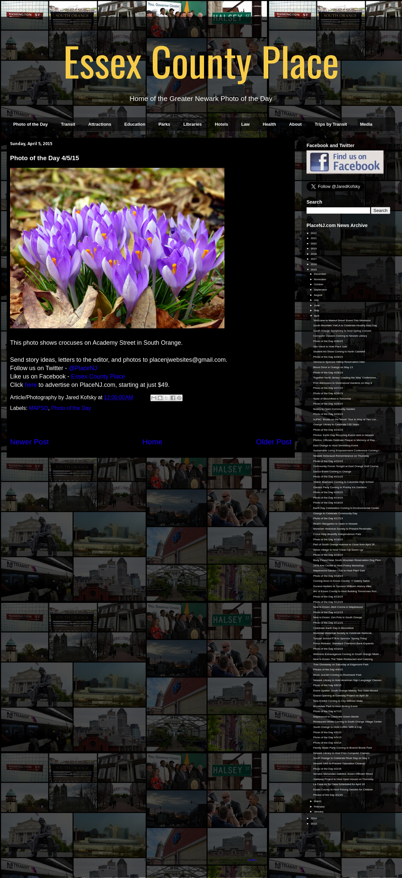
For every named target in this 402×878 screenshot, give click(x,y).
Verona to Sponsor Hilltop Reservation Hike (339, 361)
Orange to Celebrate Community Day (335, 513)
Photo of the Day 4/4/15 (327, 742)
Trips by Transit (331, 124)
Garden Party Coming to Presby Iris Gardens (339, 487)
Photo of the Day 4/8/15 (327, 685)
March (318, 801)
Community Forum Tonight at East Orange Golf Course (346, 466)
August (318, 295)
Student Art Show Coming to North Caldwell (339, 351)
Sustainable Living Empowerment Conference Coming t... (347, 450)
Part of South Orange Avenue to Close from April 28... (345, 544)
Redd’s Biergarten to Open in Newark (335, 523)
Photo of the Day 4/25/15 (328, 403)
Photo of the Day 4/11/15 (328, 622)
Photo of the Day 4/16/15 (328, 539)
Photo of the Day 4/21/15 (328, 476)
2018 (314, 253)
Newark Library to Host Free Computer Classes (341, 753)
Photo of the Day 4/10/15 (328, 648)
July (316, 300)
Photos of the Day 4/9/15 (328, 669)
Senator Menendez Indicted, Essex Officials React (343, 773)
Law (245, 124)
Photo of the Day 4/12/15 (328, 612)
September (321, 289)
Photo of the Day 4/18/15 (328, 502)
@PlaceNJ (83, 368)
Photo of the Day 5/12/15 (328, 601)
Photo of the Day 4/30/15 (328, 341)
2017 (314, 258)
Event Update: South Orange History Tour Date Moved (345, 690)
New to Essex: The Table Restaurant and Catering (343, 659)
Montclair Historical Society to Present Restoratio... (343, 528)
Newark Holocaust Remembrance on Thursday (341, 455)
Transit (68, 124)
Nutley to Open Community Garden (334, 409)
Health (269, 124)
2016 (314, 264)
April (317, 315)
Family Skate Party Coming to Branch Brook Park (342, 747)
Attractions (99, 124)
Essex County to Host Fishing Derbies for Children (343, 789)
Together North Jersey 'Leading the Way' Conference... (345, 377)
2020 (314, 243)
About (295, 124)
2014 (314, 818)
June (317, 305)
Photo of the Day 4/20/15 (328, 492)
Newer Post (29, 442)
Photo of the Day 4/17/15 (328, 518)
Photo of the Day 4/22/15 (328, 461)
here (31, 384)
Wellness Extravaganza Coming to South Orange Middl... (347, 654)
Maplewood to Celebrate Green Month (336, 716)
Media (366, 124)
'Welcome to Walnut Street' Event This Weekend (342, 320)
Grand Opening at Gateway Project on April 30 (340, 695)
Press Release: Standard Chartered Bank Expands (343, 643)
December (320, 274)
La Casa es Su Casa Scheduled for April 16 (339, 784)
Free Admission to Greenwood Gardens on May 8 (342, 383)
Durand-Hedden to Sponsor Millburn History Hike (342, 586)
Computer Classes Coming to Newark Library (340, 335)
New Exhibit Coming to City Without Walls (338, 700)
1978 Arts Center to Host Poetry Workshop (338, 565)
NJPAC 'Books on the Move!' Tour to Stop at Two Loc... (345, 419)
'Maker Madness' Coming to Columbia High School (343, 481)
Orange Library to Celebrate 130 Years (336, 424)
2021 (314, 238)
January (319, 811)
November (320, 279)
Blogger (252, 859)
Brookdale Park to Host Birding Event (335, 706)
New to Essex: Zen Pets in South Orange (337, 617)
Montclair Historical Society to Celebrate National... (343, 633)
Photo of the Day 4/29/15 (328, 356)
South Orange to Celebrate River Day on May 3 (341, 758)
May (317, 310)
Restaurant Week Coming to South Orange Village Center (347, 721)
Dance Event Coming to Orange (332, 471)
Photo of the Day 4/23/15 (328, 429)
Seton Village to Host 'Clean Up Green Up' (338, 549)
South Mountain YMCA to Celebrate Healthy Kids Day (345, 325)
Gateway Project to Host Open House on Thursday (343, 779)
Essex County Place (201, 60)
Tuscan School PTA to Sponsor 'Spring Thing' (340, 638)
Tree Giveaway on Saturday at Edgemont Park (340, 664)
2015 (314, 269)
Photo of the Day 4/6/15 (327, 732)
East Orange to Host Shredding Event (335, 445)
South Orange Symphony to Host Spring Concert (342, 330)
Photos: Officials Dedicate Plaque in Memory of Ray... (345, 440)
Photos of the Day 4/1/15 (328, 794)
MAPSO (38, 408)
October (319, 284)
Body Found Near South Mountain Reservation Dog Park (347, 560)
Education (134, 124)
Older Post (273, 442)
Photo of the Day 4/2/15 (327, 768)
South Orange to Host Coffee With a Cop (337, 727)
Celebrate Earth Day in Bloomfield (333, 628)
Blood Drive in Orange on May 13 (333, 367)
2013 (314, 823)
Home (152, 442)
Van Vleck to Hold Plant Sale (330, 346)
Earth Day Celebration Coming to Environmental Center (346, 508)
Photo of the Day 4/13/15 (328, 596)
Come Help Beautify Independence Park (337, 534)
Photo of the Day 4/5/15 (327, 737)
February (319, 806)
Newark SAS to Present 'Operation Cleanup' (339, 763)
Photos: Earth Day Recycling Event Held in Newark (343, 435)
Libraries (192, 124)
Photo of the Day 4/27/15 (328, 388)
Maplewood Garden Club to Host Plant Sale (339, 570)
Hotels (221, 124)
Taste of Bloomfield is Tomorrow (332, 398)
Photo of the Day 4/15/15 (328, 554)
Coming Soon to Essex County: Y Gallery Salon (341, 580)
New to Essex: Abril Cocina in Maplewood (338, 607)
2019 (314, 248)
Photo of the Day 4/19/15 (328, 497)
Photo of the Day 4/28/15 (328, 372)
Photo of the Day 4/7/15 (327, 711)
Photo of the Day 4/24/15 (328, 414)
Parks (164, 124)
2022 (314, 233)
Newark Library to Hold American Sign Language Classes (347, 680)
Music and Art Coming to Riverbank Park (337, 674)
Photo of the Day (30, 124)
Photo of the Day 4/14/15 (328, 575)
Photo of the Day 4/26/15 (328, 393)
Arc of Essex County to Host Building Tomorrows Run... (346, 591)
